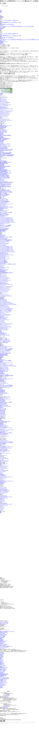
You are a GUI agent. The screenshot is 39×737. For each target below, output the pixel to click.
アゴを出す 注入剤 (3, 202)
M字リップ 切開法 (3, 193)
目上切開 (1, 134)
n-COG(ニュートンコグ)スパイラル (6, 108)
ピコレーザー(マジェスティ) (5, 307)
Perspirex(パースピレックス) (5, 387)
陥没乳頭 (1, 356)
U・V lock (2, 459)
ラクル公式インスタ (3, 682)
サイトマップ (2, 648)
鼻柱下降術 (2, 165)
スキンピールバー (3, 455)
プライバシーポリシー (4, 647)
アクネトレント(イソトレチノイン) (6, 476)
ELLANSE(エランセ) (3, 215)
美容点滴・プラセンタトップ (5, 398)
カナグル (1, 478)
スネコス (1, 266)
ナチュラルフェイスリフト (5, 119)
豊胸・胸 (1, 24)
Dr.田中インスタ (3, 681)
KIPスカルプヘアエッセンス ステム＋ (7, 429)
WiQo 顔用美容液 (3, 443)
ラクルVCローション (4, 440)
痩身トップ (2, 359)
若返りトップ (2, 234)
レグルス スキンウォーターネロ (6, 441)
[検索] (17, 6)
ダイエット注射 (3, 409)
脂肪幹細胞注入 (3, 271)
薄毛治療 (20, 26)
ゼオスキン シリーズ (4, 461)
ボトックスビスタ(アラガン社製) (6, 212)
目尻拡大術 (2, 137)
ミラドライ (2, 384)
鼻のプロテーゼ (3, 231)
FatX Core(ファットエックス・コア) (6, 203)
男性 (17, 26)
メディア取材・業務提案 (4, 678)
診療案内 (1, 16)
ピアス (1, 26)
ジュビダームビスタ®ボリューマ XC (6, 219)
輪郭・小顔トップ (3, 198)
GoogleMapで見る (6, 695)
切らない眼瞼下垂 (3, 139)
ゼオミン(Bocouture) (3, 213)
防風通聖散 (2, 380)
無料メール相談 (3, 624)
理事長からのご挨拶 (3, 632)
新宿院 (1, 654)
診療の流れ (2, 637)
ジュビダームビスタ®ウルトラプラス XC (7, 251)
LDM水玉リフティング (4, 305)
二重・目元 (7, 20)
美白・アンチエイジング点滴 (5, 406)
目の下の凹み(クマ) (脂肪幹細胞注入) (6, 155)
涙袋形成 (1, 141)
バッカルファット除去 (4, 199)
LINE (1, 10)
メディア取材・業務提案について (6, 646)
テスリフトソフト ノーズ (4, 178)
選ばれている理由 (3, 634)
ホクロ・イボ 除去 (3, 329)
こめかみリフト (3, 121)
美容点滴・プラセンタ (7, 26)
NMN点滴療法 (2, 399)
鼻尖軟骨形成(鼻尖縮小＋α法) (5, 170)
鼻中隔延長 (2, 164)
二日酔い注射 (2, 413)
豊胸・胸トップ (3, 345)
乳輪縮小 (1, 357)
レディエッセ (2, 216)
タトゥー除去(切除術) (4, 342)
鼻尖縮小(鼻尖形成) (3, 169)
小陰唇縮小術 (2, 390)
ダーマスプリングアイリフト (5, 289)
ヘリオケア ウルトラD (4, 458)
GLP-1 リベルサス (3, 377)
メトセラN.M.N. (3, 471)
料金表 (1, 638)
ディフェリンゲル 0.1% (4, 491)
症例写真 (1, 28)
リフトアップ (2, 20)
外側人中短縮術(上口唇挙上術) (5, 186)
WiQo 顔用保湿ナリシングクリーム (6, 446)
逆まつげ (1, 151)
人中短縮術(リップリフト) (5, 185)
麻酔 (1, 512)
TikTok (1, 686)
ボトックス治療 (3, 245)
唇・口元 (12, 20)
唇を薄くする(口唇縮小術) (5, 194)
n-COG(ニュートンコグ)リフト (5, 111)
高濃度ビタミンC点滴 (4, 405)
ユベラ (1, 472)
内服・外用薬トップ (3, 463)
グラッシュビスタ (3, 157)
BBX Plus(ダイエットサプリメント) (6, 378)
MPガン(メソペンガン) (4, 269)
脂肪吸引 (1, 361)
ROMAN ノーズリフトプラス (5, 183)
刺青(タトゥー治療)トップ (5, 339)
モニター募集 (2, 670)
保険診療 (1, 639)
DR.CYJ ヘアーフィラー (4, 425)
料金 (1, 29)
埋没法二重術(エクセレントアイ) (6, 125)
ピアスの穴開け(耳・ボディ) (5, 396)
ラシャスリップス (3, 438)
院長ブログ (2, 664)
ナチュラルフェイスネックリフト (6, 120)
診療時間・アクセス (3, 41)
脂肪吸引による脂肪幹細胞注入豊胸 (6, 375)
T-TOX (1, 117)
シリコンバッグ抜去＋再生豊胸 (5, 349)
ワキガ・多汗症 (8, 24)
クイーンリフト (3, 109)
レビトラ (1, 509)
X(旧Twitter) (2, 685)
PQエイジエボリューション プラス (6, 323)
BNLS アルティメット (4, 370)
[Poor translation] (3, 721)
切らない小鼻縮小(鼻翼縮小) (5, 177)
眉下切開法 (2, 140)
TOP (1, 15)
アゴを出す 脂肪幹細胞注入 (5, 201)
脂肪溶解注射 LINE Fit (4, 208)
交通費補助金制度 (3, 675)
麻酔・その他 (36, 39)
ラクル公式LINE (3, 684)
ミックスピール (3, 322)
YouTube (1, 683)
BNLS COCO (2, 179)
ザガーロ (1, 506)
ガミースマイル (3, 196)
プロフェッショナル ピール (5, 324)
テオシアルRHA (3, 259)
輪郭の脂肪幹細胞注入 (4, 229)
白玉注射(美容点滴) (3, 403)
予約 (1, 12)
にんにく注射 (2, 411)
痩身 (4, 24)
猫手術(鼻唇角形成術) (4, 163)
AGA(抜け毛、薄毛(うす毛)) (5, 421)
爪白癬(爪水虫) (13, 26)
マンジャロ (2, 486)
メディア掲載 (2, 636)
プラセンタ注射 (3, 414)
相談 (1, 11)
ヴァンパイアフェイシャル (5, 314)
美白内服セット (3, 474)
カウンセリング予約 (3, 644)
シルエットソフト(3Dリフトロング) (6, 110)
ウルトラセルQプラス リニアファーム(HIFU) (8, 304)
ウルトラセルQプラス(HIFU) (5, 302)
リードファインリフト (4, 116)
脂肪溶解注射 (2, 373)
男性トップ (2, 420)
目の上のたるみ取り (3, 132)
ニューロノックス (3, 211)
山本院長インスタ (3, 679)
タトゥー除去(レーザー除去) (5, 341)
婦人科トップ (2, 389)
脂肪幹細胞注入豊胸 (3, 354)
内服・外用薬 (31, 26)
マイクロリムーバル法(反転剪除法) (6, 385)
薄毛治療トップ (3, 424)
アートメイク (11, 22)
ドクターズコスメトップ (4, 436)
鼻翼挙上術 (2, 168)
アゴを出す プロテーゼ (4, 200)
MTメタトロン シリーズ (4, 460)
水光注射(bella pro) (3, 270)
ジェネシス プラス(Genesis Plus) (5, 309)
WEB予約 (1, 656)
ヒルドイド (2, 493)
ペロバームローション (4, 430)
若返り (1, 22)
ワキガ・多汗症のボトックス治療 (6, 386)
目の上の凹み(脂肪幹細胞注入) (5, 153)
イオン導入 (2, 321)
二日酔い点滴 (2, 412)
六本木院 (1, 655)
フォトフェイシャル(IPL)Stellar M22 (6, 308)
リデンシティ (2, 265)
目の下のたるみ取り (3, 147)
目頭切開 (1, 133)
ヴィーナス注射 (3, 204)
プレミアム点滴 (3, 404)
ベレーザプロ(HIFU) (3, 301)
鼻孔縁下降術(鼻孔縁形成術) (5, 166)
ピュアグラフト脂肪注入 (4, 228)
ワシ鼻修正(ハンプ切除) (4, 176)
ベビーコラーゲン (3, 244)
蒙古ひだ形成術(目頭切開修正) (5, 135)
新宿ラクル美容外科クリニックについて (7, 631)
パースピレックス (3, 488)
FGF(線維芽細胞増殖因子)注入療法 (6, 272)
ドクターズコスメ (25, 26)
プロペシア (2, 507)
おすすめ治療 (2, 27)
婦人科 (12, 24)
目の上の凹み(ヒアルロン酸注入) (6, 152)
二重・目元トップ (3, 123)
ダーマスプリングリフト (4, 288)
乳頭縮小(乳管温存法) (4, 355)
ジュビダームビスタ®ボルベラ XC (6, 217)
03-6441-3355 (5, 707)
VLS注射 (1, 209)
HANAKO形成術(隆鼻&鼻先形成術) (6, 182)
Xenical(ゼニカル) (3, 379)
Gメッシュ (2, 180)
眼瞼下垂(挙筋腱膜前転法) (5, 138)
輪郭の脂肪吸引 (3, 230)
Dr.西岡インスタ (3, 680)
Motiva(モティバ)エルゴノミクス (6, 346)
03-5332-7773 (5, 696)
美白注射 (1, 407)
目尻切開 (1, 136)
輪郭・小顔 (16, 20)
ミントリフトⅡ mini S (4, 105)
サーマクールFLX (3, 300)
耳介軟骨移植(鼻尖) (3, 171)
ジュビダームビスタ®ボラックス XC (6, 250)
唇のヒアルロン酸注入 (4, 195)
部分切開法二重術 (3, 126)
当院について (2, 40)
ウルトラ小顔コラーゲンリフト (5, 104)
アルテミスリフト (3, 99)
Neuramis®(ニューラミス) (4, 223)
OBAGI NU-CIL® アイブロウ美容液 (6, 442)
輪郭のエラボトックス (4, 210)
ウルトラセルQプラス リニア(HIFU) (6, 303)
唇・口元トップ (3, 188)
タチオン (1, 473)
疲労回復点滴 (2, 410)
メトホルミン (2, 479)
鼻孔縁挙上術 (2, 167)
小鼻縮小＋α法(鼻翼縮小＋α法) (5, 172)
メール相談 (2, 653)
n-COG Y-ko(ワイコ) (3, 181)
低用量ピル (2, 498)
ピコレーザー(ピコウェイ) (5, 306)
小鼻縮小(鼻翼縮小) (3, 173)
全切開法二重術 (3, 127)
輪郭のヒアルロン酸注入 (4, 214)
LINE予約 (1, 652)
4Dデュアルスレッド (4, 101)
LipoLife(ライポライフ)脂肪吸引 (6, 225)
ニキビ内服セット (3, 475)
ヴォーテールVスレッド (4, 115)
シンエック (2, 484)
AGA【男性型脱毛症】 (4, 433)
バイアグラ (2, 508)
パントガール (2, 428)
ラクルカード (2, 671)
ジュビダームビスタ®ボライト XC (6, 246)
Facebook (1, 687)
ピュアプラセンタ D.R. (4, 470)
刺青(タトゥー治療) (17, 22)
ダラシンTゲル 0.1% (3, 492)
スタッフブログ (3, 665)
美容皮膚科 (5, 22)
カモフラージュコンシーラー (5, 453)
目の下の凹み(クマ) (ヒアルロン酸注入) (7, 154)
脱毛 (8, 22)
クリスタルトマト (3, 457)
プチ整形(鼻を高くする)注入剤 (5, 184)
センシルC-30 (2, 444)
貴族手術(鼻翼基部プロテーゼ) (5, 162)
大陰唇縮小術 (2, 391)
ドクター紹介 (2, 633)
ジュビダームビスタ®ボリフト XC (6, 218)
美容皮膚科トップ (3, 299)
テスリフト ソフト (3, 100)
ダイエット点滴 (3, 408)
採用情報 (1, 42)
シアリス (1, 510)
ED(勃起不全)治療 (3, 422)
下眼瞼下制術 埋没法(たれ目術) (5, 150)
